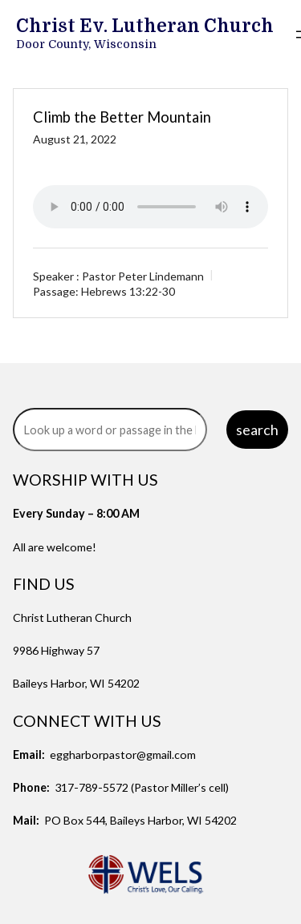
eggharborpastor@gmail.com (123, 754)
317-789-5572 (91, 787)
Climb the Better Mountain (122, 117)
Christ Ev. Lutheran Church (145, 26)
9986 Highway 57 (56, 650)
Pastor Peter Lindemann (143, 276)
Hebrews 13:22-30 (128, 291)
